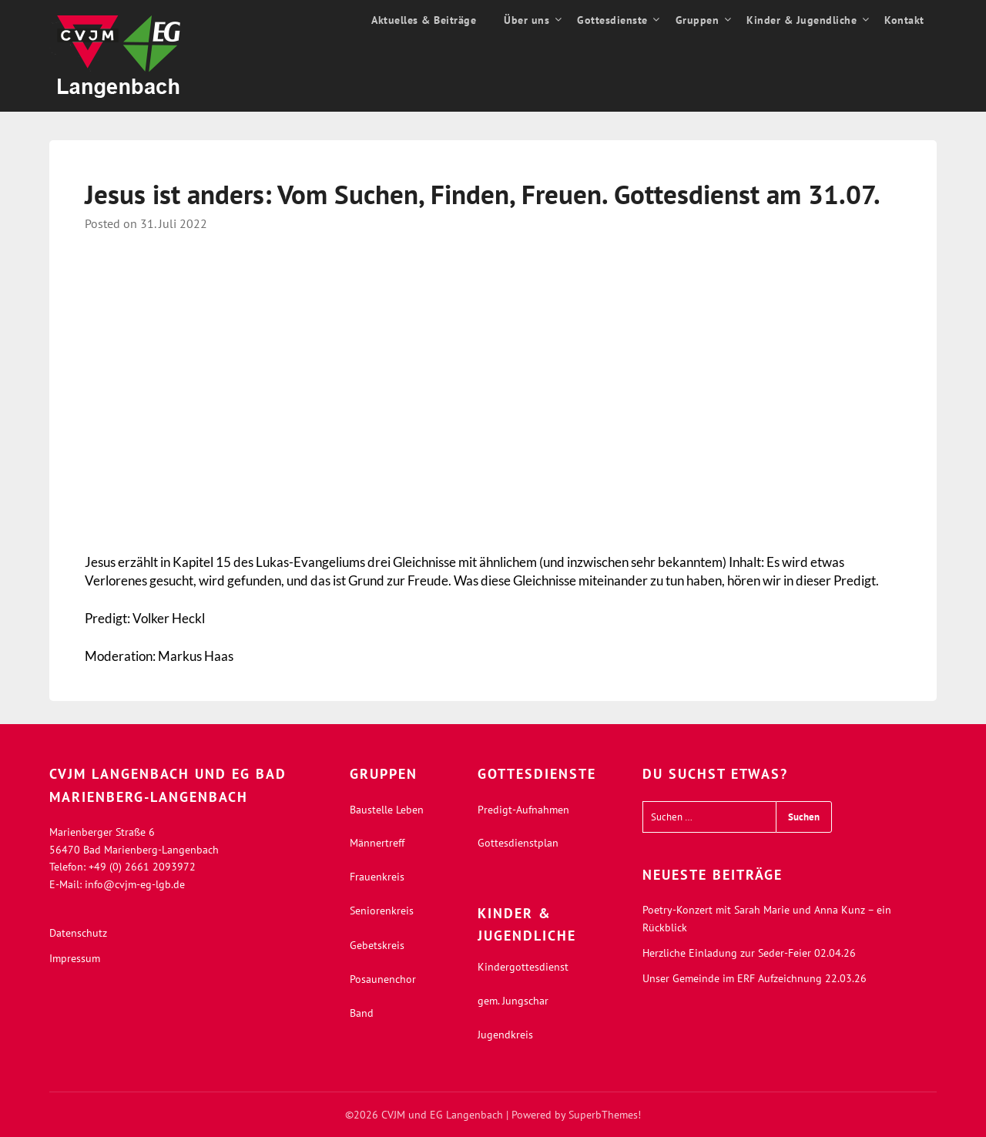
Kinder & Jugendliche (801, 20)
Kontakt (904, 20)
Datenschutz (78, 933)
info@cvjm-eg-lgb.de (135, 884)
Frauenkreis (377, 877)
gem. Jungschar (513, 1001)
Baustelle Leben (387, 810)
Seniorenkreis (382, 910)
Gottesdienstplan (518, 843)
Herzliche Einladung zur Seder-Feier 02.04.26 (749, 953)
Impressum (74, 958)
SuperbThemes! (604, 1115)
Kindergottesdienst (523, 967)
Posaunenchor (383, 979)
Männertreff (377, 843)
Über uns (526, 20)
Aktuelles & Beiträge (423, 20)
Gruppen (697, 20)
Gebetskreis (377, 945)
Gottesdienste (612, 20)
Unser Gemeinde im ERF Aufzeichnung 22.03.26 (754, 978)
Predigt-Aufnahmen (523, 810)
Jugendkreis (505, 1034)
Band (362, 1013)
